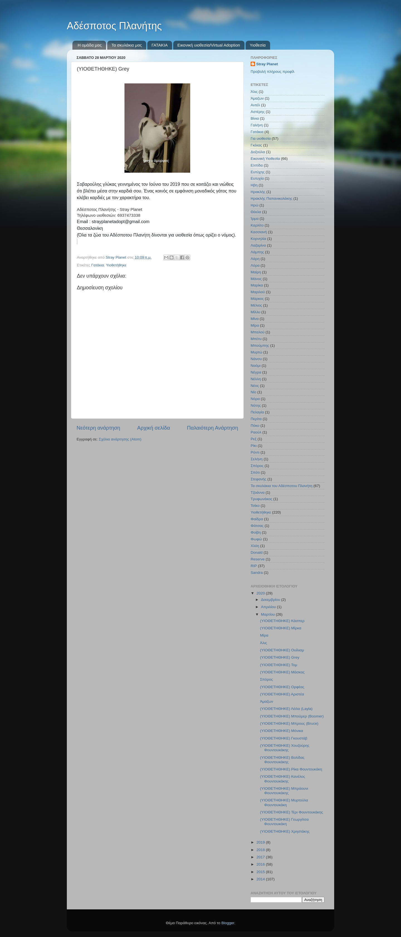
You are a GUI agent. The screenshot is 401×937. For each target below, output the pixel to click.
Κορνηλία (258, 239)
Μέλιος (256, 305)
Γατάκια (97, 265)
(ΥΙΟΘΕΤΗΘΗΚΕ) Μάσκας (282, 672)
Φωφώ (256, 539)
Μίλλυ (255, 312)
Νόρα (255, 399)
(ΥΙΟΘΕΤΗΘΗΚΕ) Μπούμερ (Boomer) (292, 716)
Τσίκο (255, 506)
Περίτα (256, 419)
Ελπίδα (257, 165)
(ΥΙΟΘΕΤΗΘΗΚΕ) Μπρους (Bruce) (289, 723)
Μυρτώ (256, 352)
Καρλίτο (257, 225)
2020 (261, 593)
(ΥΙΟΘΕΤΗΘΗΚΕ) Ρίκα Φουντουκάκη (291, 769)
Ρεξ (253, 439)
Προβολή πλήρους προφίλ (272, 71)
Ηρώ (254, 205)
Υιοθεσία (258, 45)
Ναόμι (256, 365)
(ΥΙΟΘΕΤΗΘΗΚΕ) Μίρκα (280, 628)
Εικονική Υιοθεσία (265, 158)
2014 (261, 879)
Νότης (256, 405)
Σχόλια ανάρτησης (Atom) (120, 439)
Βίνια (255, 118)
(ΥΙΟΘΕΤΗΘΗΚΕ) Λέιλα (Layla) (286, 709)
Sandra (257, 572)
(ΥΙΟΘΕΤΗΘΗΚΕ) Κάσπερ (282, 621)
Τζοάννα (258, 492)
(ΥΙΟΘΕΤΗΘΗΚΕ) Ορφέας (282, 687)
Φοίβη (256, 532)
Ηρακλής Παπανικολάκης (271, 198)
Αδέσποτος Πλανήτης (114, 26)
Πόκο (255, 425)
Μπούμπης (260, 345)
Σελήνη (257, 459)
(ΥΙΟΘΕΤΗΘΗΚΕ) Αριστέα (282, 694)
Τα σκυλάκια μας (126, 45)
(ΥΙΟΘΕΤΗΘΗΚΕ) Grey (279, 657)
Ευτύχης (258, 172)
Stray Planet (267, 64)
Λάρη (255, 259)
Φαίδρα (257, 519)
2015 (261, 872)
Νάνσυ (256, 359)
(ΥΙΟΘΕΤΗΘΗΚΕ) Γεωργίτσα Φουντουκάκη (284, 821)
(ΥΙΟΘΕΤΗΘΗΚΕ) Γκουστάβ (283, 738)
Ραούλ (256, 432)
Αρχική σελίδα (153, 428)
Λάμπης (257, 252)
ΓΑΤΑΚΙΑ (159, 45)
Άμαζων (257, 98)
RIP (254, 566)
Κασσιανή (259, 232)
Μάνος (256, 279)
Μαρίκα (257, 285)
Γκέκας (256, 145)
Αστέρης (258, 112)
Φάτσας (257, 526)
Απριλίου (269, 607)
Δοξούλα (258, 152)
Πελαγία (257, 412)
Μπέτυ (256, 339)
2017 (261, 857)
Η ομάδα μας (90, 45)
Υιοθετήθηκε (116, 265)
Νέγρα (256, 372)
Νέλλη (256, 379)
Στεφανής (258, 479)
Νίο (253, 392)
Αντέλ (255, 105)
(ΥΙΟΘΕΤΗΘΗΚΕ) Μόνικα (281, 731)
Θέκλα (256, 212)
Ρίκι (254, 446)
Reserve (258, 559)
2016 (261, 864)
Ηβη (254, 185)
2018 (261, 850)
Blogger (227, 923)
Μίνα (255, 319)
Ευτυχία (257, 178)
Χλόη (255, 546)
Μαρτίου (268, 614)
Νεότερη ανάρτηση (98, 428)
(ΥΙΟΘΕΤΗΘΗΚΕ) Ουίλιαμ (282, 650)
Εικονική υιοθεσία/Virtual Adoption (208, 45)
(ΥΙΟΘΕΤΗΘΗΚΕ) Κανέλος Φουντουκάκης (282, 778)
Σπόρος (257, 466)
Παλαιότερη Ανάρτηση (212, 428)
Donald (257, 552)
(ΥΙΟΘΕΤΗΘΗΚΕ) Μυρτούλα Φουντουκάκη (284, 802)
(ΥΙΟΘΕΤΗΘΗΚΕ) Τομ (278, 665)
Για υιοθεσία (261, 138)
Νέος (255, 386)
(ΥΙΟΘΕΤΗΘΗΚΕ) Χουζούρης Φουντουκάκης (284, 747)
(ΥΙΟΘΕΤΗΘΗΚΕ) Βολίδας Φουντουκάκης (282, 759)
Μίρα (255, 325)
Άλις (254, 92)
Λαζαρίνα (258, 245)
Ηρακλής (258, 192)
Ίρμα (254, 218)
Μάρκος (257, 299)
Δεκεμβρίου (271, 600)
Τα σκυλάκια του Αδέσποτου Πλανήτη (281, 486)
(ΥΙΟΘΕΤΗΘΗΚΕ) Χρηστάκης (285, 831)
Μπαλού (258, 332)
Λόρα (255, 265)
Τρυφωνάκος (261, 499)
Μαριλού (258, 292)
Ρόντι (255, 452)
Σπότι (255, 472)
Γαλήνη (257, 125)
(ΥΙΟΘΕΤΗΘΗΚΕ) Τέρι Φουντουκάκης (291, 812)
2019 (261, 842)
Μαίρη (256, 272)
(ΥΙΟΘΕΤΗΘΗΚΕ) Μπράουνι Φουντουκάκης (284, 790)
